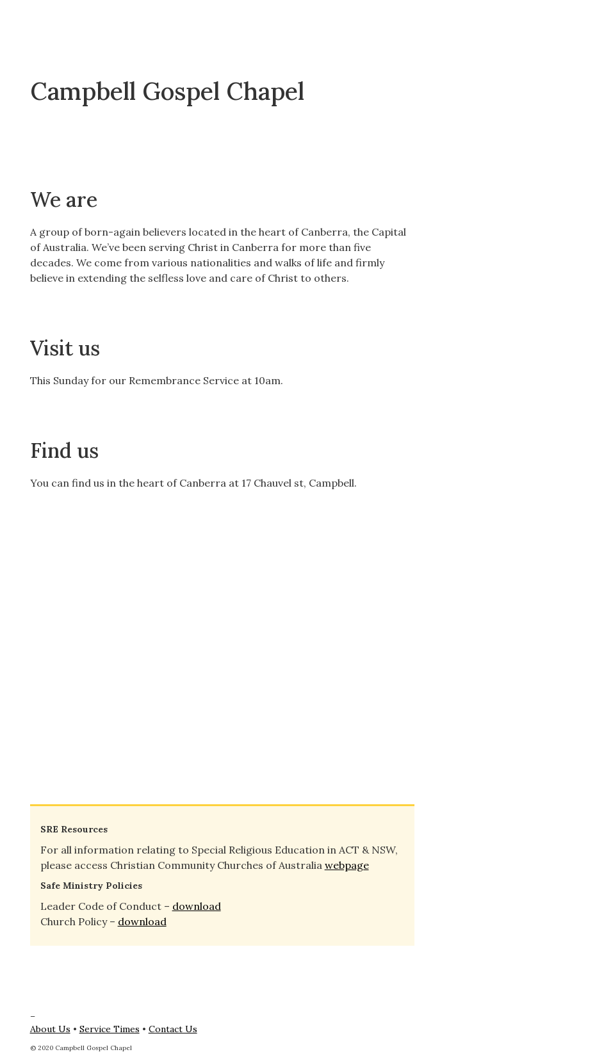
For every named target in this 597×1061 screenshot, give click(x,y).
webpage (347, 865)
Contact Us (173, 1029)
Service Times (109, 1029)
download (196, 906)
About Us (50, 1029)
